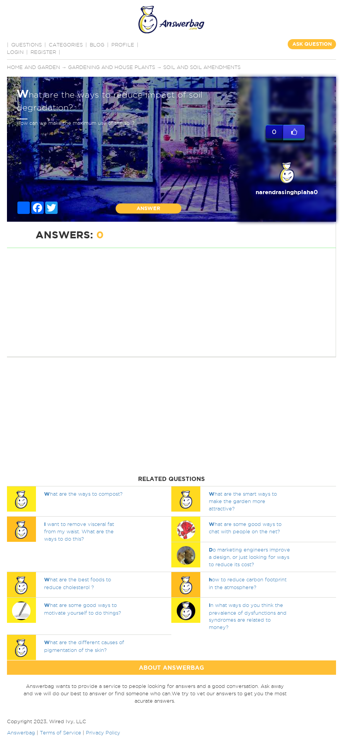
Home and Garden (33, 67)
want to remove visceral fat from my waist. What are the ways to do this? (79, 531)
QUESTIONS (26, 44)
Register (43, 52)
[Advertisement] (170, 302)
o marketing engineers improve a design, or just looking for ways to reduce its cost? (249, 557)
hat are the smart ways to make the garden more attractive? (243, 501)
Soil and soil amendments (202, 67)
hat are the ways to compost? (83, 493)
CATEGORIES (66, 44)
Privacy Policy (103, 732)
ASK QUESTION (312, 44)
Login (15, 52)
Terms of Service (60, 732)
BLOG (97, 44)
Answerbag (21, 732)
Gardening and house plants (111, 67)
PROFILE (122, 44)
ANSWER (148, 208)
